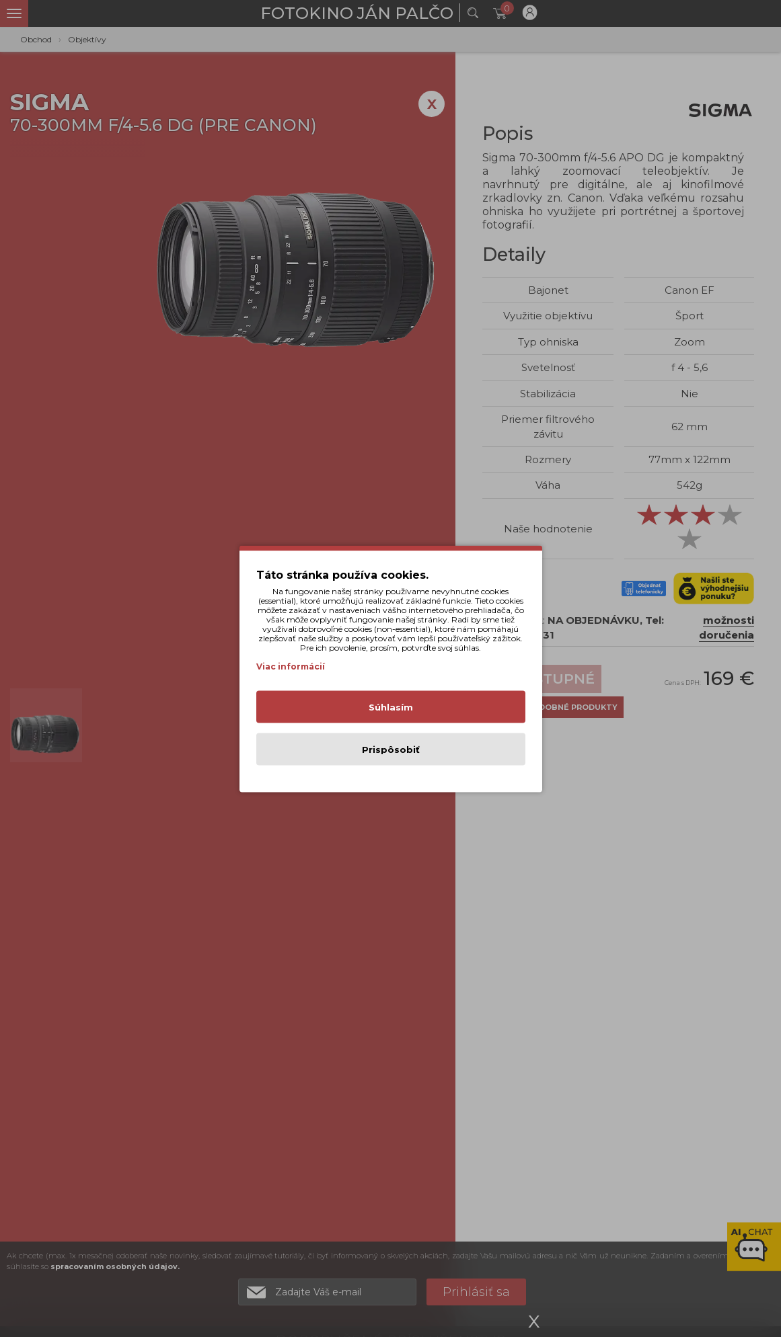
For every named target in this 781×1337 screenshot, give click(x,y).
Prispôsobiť (391, 748)
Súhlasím (391, 706)
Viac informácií (290, 666)
